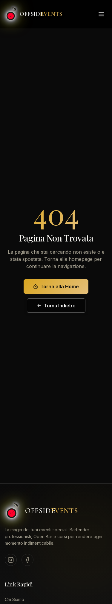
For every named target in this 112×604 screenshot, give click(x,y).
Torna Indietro (56, 306)
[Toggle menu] (101, 13)
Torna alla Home (56, 286)
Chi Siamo (14, 599)
